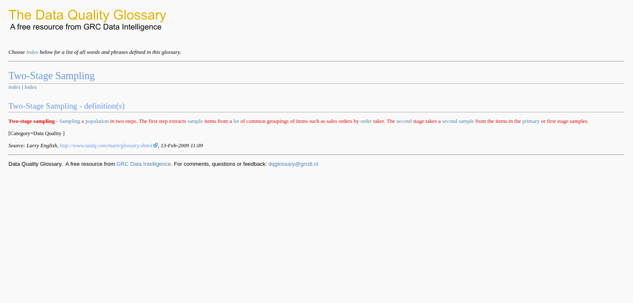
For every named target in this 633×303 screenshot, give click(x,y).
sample (195, 121)
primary (531, 121)
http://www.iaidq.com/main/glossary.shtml (109, 145)
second (404, 121)
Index (32, 52)
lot (236, 121)
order (366, 121)
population (97, 121)
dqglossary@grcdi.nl (293, 164)
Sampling (69, 121)
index (14, 87)
